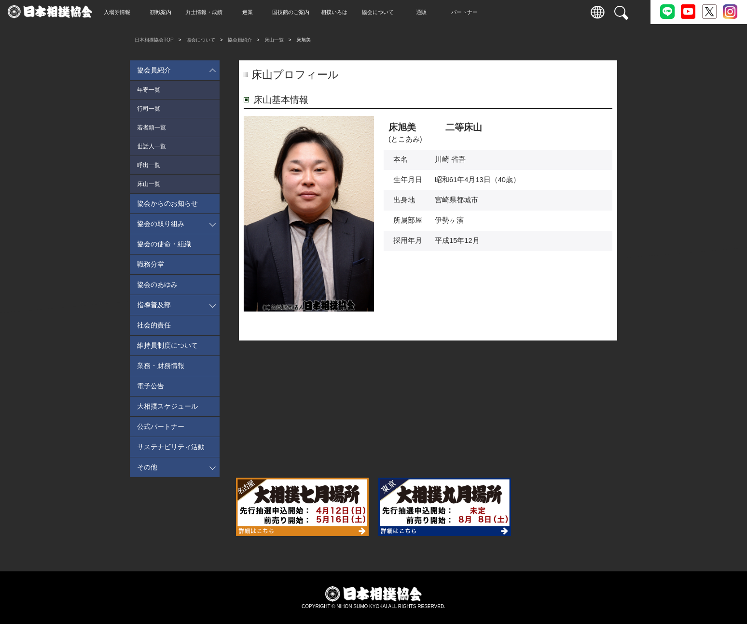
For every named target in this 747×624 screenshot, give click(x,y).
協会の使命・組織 (164, 244)
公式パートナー (160, 426)
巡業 (265, 12)
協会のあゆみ (157, 284)
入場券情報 (135, 12)
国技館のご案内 (309, 12)
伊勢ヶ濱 (449, 220)
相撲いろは (352, 12)
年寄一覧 (148, 89)
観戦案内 (178, 12)
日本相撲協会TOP (154, 40)
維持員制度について (167, 345)
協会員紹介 (240, 40)
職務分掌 (150, 264)
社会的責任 (154, 325)
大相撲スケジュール (167, 406)
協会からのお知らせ (167, 203)
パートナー (483, 12)
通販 (439, 12)
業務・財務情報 (160, 365)
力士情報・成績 (222, 12)
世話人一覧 (151, 146)
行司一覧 (148, 108)
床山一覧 (274, 40)
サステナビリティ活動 (171, 447)
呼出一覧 (148, 165)
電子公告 (150, 386)
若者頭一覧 (151, 127)
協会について (396, 12)
